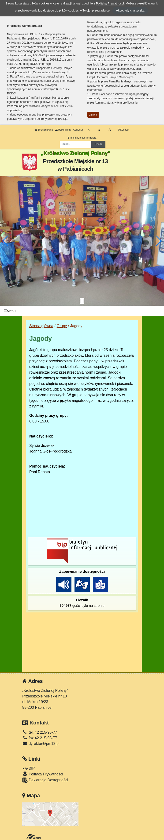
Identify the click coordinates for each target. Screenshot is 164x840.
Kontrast (123, 129)
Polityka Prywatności (42, 774)
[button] (5, 241)
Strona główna (44, 129)
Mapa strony (63, 129)
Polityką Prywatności (110, 3)
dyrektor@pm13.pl (40, 744)
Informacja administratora (82, 137)
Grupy (62, 326)
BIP (28, 768)
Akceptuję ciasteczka (130, 10)
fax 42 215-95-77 (39, 738)
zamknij (93, 114)
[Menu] (82, 311)
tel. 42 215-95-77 (39, 732)
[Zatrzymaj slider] (82, 301)
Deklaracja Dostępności (45, 780)
